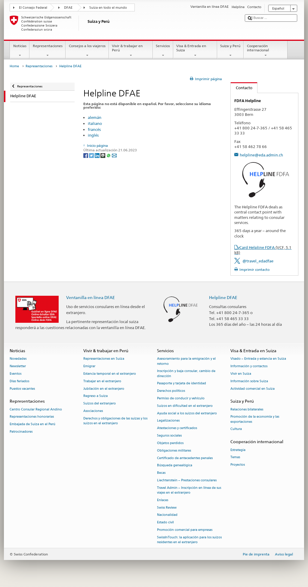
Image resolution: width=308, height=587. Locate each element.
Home (14, 66)
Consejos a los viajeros (87, 51)
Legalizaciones (168, 421)
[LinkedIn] (97, 155)
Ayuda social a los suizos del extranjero (187, 413)
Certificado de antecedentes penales (185, 458)
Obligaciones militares (174, 450)
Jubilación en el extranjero (103, 389)
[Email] (114, 155)
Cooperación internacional (265, 51)
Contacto (241, 87)
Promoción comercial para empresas (184, 530)
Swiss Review (167, 508)
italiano (95, 123)
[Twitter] (92, 155)
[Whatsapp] (109, 155)
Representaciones (47, 51)
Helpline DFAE (223, 297)
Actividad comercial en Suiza (252, 389)
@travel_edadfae (257, 261)
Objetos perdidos (170, 443)
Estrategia (237, 450)
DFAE (68, 8)
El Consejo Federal (33, 8)
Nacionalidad (167, 515)
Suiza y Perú (230, 51)
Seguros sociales (169, 435)
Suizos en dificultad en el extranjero (185, 406)
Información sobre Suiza (249, 381)
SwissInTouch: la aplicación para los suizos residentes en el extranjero (189, 539)
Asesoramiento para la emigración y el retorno (186, 361)
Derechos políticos (171, 391)
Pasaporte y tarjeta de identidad (181, 384)
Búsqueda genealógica (174, 465)
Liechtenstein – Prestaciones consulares (187, 480)
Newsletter (18, 366)
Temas (235, 457)
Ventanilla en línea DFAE (90, 297)
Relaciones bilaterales (246, 409)
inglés (93, 135)
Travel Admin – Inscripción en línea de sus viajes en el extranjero (189, 490)
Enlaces (162, 500)
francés (94, 129)
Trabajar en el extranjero (102, 381)
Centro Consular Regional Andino (36, 409)
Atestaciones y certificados (177, 428)
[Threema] (103, 155)
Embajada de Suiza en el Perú (32, 424)
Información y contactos (248, 366)
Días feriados (19, 381)
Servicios (163, 51)
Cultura (236, 429)
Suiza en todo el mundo (108, 8)
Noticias (19, 51)
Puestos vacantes (22, 389)
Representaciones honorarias (32, 417)
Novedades (18, 359)
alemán (94, 117)
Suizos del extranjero (99, 404)
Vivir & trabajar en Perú (130, 51)
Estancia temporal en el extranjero (109, 374)
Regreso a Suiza (95, 396)
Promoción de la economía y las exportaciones (254, 419)
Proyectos (237, 465)
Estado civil (165, 523)
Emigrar (89, 366)
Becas (161, 473)
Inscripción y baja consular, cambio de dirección (186, 373)
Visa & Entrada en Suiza (195, 51)
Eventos (15, 374)
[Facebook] (86, 155)
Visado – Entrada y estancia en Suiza (258, 359)
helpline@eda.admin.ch (261, 155)
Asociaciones (93, 411)
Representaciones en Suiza (103, 359)
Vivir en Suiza (240, 374)
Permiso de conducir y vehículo (181, 398)
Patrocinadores (21, 432)
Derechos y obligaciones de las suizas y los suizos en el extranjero (115, 420)
